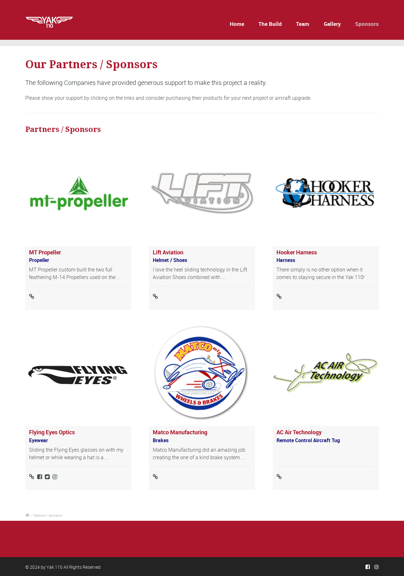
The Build (270, 23)
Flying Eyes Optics (52, 432)
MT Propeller (45, 252)
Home (237, 23)
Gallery (332, 23)
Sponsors (367, 23)
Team (302, 23)
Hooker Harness (296, 252)
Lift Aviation (168, 252)
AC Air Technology (299, 432)
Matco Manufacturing (180, 432)
